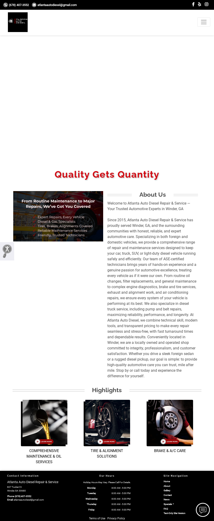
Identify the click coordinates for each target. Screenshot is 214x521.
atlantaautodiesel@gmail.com (54, 5)
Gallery (167, 490)
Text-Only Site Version (174, 513)
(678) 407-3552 (16, 5)
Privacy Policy (116, 518)
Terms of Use (97, 518)
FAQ (166, 508)
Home (167, 481)
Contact (168, 495)
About (167, 486)
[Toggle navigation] (203, 22)
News (166, 499)
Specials (168, 504)
